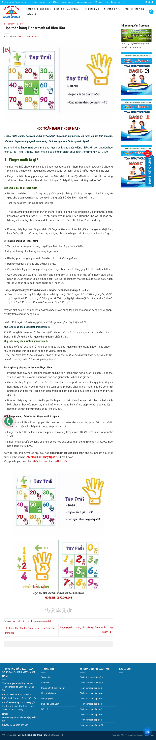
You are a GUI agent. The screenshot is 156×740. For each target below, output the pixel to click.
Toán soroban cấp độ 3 (91, 688)
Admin (35, 37)
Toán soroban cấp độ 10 (91, 725)
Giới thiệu (45, 9)
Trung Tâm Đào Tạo (120, 735)
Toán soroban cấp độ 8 (91, 714)
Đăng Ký (31, 14)
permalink (47, 621)
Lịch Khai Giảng (92, 9)
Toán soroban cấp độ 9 (91, 720)
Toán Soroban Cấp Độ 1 (91, 677)
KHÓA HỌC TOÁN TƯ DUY (67, 9)
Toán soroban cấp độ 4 (91, 693)
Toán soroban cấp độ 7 (91, 709)
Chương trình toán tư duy (53, 688)
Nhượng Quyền (113, 9)
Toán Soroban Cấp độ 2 (91, 682)
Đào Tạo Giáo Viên (134, 9)
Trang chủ (32, 9)
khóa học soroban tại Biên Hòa (50, 461)
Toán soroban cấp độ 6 (91, 704)
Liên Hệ (44, 709)
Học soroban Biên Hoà (21, 621)
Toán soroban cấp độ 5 (91, 698)
